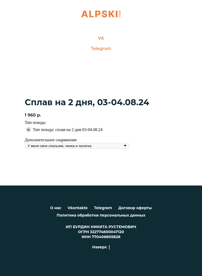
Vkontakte (78, 207)
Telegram (101, 48)
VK (101, 38)
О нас (55, 207)
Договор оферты (135, 207)
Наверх (101, 247)
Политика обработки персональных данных (101, 215)
